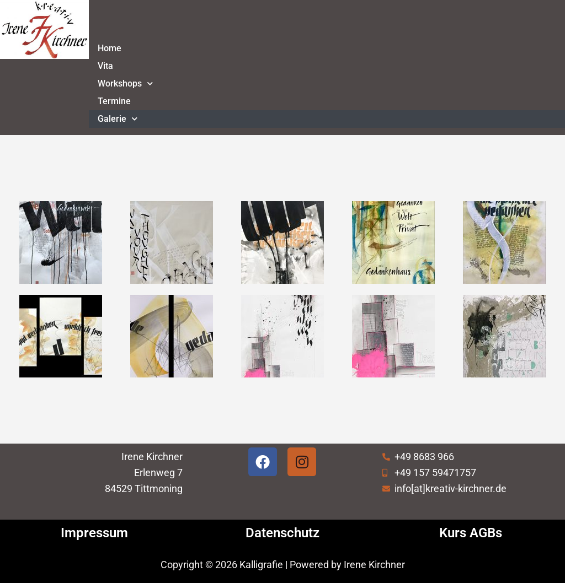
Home (109, 48)
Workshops (125, 83)
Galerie (117, 118)
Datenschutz (282, 533)
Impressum (94, 533)
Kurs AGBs (470, 533)
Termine (114, 101)
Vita (105, 66)
